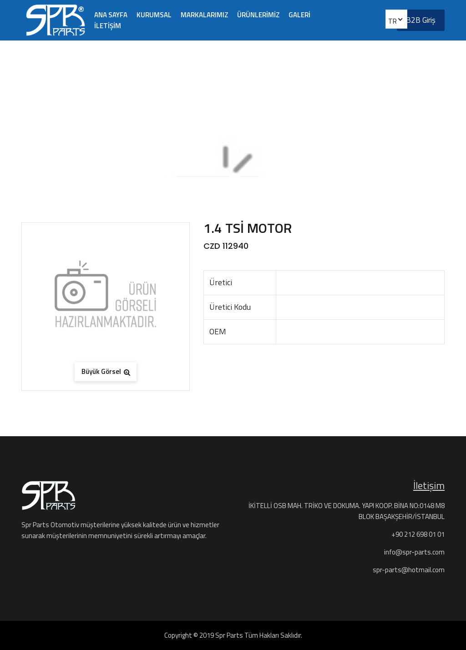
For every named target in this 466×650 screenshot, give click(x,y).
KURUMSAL (154, 15)
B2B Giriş (421, 20)
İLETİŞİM (107, 25)
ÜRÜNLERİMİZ (258, 15)
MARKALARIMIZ (204, 15)
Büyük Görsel (105, 371)
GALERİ (299, 15)
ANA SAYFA (110, 15)
